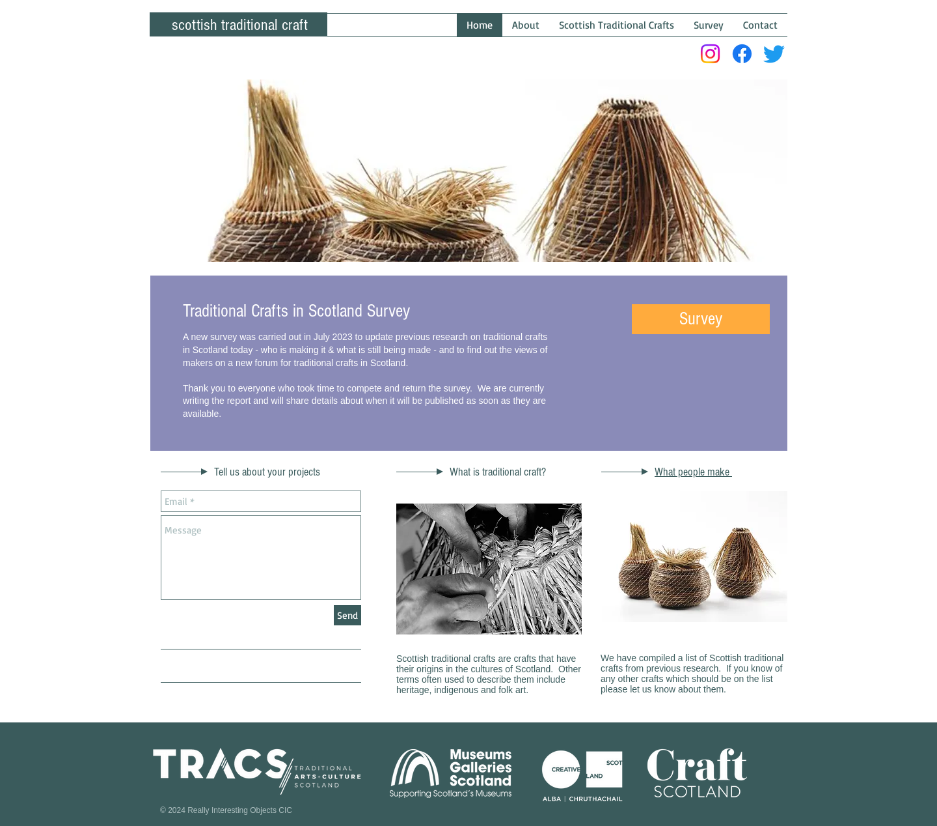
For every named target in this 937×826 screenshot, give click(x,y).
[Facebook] (742, 53)
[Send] (347, 615)
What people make (693, 472)
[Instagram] (710, 53)
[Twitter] (774, 53)
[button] (701, 319)
